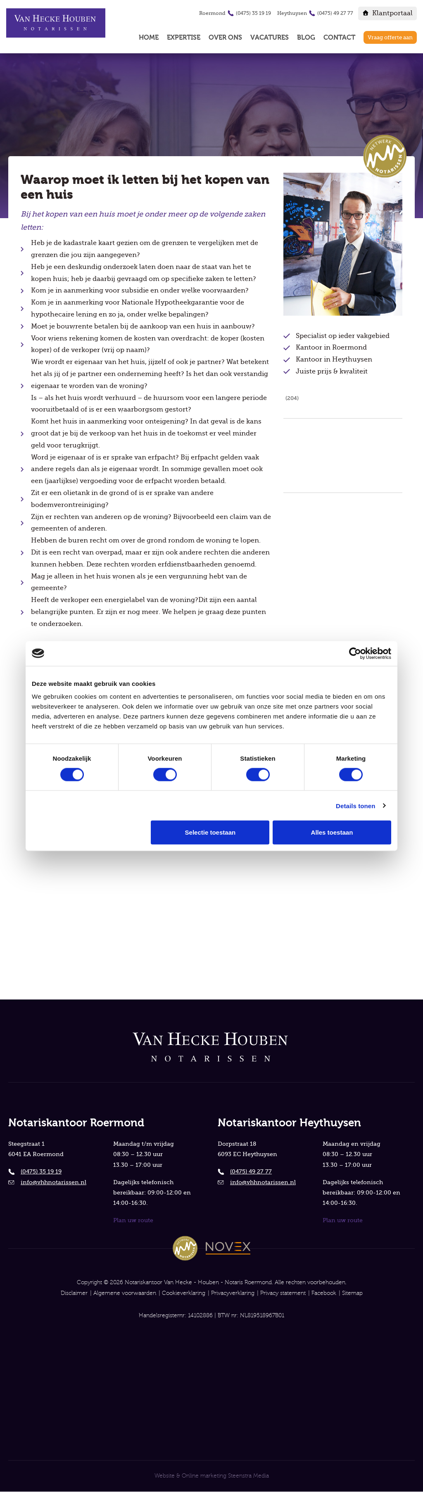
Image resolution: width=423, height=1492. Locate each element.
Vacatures (269, 37)
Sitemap (352, 1293)
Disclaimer (74, 1293)
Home (149, 37)
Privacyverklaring (232, 1293)
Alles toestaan (332, 832)
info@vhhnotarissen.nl (53, 1181)
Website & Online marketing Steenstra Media (211, 1476)
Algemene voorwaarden (124, 1293)
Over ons (225, 37)
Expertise (183, 37)
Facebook (323, 1293)
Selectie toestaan (210, 832)
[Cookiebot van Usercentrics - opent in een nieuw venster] (355, 653)
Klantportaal (392, 13)
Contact (339, 37)
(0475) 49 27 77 (335, 13)
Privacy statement (283, 1293)
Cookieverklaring (183, 1293)
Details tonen (355, 805)
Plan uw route (133, 1219)
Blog (306, 37)
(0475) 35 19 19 (253, 13)
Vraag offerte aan (390, 37)
